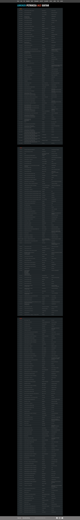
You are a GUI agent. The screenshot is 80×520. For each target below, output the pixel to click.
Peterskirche (53, 28)
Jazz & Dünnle (53, 369)
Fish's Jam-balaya (27, 415)
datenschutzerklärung (26, 518)
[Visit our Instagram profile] (59, 518)
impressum (19, 518)
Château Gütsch (53, 14)
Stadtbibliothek (53, 373)
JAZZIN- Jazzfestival (54, 355)
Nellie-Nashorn (53, 57)
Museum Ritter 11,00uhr (54, 367)
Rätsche (52, 363)
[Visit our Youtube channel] (62, 518)
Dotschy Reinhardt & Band (28, 28)
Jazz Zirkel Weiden (54, 375)
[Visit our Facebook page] (57, 518)
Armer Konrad (53, 353)
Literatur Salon (53, 377)
